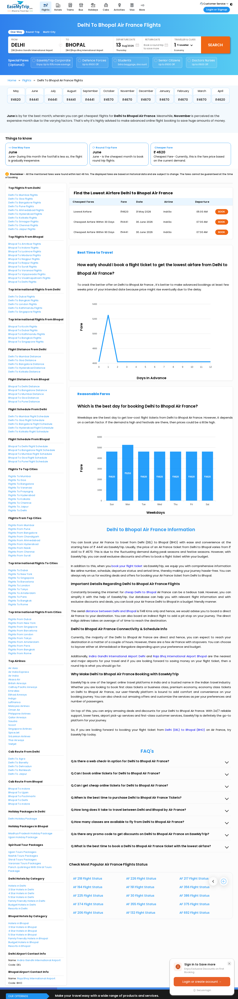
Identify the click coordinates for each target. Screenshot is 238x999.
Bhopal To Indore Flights (23, 247)
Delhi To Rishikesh (19, 770)
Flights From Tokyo (20, 638)
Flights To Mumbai (19, 476)
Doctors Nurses (201, 62)
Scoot (12, 725)
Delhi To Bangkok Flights (23, 300)
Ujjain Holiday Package (23, 837)
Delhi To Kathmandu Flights (25, 308)
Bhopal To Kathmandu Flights (26, 334)
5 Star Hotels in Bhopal (22, 934)
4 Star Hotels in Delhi (21, 893)
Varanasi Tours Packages (24, 863)
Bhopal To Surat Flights (22, 266)
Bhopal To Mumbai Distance (26, 394)
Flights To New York (20, 574)
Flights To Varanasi (20, 487)
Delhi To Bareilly (18, 762)
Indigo (12, 698)
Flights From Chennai (21, 552)
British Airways (17, 683)
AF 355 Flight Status (141, 904)
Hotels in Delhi (17, 886)
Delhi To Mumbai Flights (23, 195)
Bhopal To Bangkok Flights (25, 338)
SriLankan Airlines (19, 736)
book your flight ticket (127, 566)
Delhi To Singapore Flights (24, 312)
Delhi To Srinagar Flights (23, 221)
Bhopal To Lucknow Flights (24, 251)
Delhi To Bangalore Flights (24, 202)
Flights (26, 80)
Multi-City (49, 32)
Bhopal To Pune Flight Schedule (28, 461)
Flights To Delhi (17, 510)
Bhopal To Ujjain (18, 792)
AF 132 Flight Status (140, 912)
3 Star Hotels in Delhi (21, 889)
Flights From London (20, 634)
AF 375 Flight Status (194, 904)
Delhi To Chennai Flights (23, 225)
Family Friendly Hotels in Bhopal (28, 938)
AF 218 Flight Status (87, 878)
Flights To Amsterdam (22, 593)
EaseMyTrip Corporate (51, 62)
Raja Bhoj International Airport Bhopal (180, 656)
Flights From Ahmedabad (24, 540)
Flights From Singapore (23, 627)
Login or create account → (202, 982)
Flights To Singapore (21, 578)
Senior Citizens (167, 62)
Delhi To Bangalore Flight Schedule (30, 424)
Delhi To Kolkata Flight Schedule (28, 431)
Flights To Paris (17, 597)
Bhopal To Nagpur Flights (24, 259)
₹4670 (127, 99)
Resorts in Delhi (18, 908)
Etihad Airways (17, 694)
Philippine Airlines (19, 713)
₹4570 (109, 99)
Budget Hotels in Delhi (22, 904)
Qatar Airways (17, 717)
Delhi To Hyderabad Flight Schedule (31, 428)
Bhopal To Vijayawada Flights (27, 274)
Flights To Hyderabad (21, 495)
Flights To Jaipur (18, 506)
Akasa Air (14, 679)
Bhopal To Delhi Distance (24, 386)
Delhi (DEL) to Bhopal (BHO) (185, 730)
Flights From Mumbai (21, 525)
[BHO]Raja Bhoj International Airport (84, 50)
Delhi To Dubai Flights (21, 296)
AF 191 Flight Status (140, 887)
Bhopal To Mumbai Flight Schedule (30, 454)
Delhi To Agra (16, 759)
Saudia (12, 721)
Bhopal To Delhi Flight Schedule (28, 446)
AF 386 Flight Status (194, 895)
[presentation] (213, 881)
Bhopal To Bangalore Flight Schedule (31, 450)
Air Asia (13, 668)
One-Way (16, 32)
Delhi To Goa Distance (22, 360)
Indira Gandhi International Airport (38, 960)
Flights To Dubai (18, 570)
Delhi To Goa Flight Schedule (26, 420)
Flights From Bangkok (21, 649)
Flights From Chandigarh (23, 536)
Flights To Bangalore (21, 484)
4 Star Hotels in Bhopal (22, 931)
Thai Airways (16, 740)
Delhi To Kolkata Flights (22, 218)
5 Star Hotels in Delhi (21, 897)
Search (215, 45)
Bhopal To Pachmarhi (22, 796)
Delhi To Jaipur (17, 774)
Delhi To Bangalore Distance (26, 364)
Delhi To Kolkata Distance (24, 371)
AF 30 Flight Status (140, 895)
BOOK (221, 211)
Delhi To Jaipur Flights (22, 229)
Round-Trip (33, 32)
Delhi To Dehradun (20, 766)
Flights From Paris (19, 646)
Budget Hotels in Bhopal (23, 942)
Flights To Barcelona (21, 581)
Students (130, 62)
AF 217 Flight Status (194, 878)
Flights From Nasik (19, 548)
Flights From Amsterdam (23, 642)
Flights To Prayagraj (20, 491)
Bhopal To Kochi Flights (22, 326)
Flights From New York (22, 623)
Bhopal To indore (19, 788)
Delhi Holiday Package (22, 818)
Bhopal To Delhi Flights (22, 282)
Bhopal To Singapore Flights (26, 341)
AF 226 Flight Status (141, 878)
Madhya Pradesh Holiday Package (30, 833)
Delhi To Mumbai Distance (24, 356)
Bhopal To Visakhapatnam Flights (29, 278)
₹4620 (16, 99)
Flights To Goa (17, 480)
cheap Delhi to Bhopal (140, 592)
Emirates (14, 691)
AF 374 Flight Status (88, 904)
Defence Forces (92, 62)
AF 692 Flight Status (194, 912)
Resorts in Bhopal (19, 946)
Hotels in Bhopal (18, 923)
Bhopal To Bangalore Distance (27, 390)
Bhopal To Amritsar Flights (24, 244)
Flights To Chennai (19, 503)
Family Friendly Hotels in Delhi (26, 901)
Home (12, 80)
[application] (150, 334)
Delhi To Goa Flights (20, 199)
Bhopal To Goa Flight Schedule (27, 458)
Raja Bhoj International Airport (36, 978)
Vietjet (12, 744)
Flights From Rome (19, 653)
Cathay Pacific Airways (22, 687)
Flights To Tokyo (18, 589)
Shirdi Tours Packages (22, 859)
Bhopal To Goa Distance (23, 398)
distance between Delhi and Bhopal (111, 611)
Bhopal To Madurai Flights (24, 255)
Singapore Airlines (20, 729)
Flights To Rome (18, 604)
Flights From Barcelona (22, 630)
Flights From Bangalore (23, 533)
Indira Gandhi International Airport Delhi (117, 656)
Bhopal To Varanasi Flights (25, 270)
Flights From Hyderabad (23, 544)
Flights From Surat (19, 555)
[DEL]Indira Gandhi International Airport (32, 50)
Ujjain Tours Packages (22, 852)
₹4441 (34, 99)
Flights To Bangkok (20, 600)
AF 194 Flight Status (87, 887)
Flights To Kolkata (19, 499)
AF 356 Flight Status (194, 887)
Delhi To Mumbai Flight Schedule (28, 416)
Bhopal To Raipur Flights (23, 263)
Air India (13, 676)
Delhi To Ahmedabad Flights (26, 210)
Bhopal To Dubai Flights (23, 330)
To (67, 39)
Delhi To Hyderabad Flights (25, 214)
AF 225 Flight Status (88, 895)
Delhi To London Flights (22, 304)
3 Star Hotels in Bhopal (22, 927)
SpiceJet (14, 732)
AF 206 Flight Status (88, 912)
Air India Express (18, 672)
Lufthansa (14, 702)
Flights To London (19, 585)
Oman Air (14, 710)
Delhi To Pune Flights (21, 206)
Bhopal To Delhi (18, 800)
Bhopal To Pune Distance (24, 401)
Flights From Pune (19, 529)
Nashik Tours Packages (23, 856)
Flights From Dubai (19, 619)
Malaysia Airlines (19, 706)
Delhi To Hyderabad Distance (27, 368)
